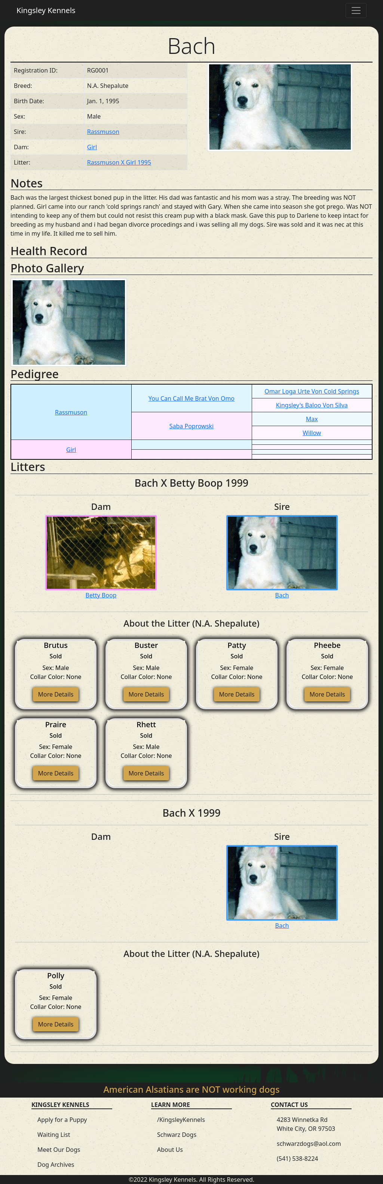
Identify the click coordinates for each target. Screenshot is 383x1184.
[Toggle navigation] (356, 10)
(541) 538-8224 (297, 1158)
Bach (282, 595)
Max (312, 419)
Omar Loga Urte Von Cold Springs (311, 391)
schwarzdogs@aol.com (309, 1143)
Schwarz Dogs (176, 1135)
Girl (92, 147)
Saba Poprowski (191, 426)
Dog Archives (55, 1164)
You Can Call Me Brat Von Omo (191, 398)
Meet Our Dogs (58, 1149)
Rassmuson (103, 132)
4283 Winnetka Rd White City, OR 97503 (306, 1124)
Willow (312, 433)
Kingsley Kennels (46, 10)
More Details (55, 694)
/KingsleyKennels (181, 1120)
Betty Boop (101, 595)
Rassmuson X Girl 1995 (119, 162)
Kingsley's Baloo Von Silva (312, 405)
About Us (170, 1149)
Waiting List (53, 1135)
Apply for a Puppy (62, 1120)
